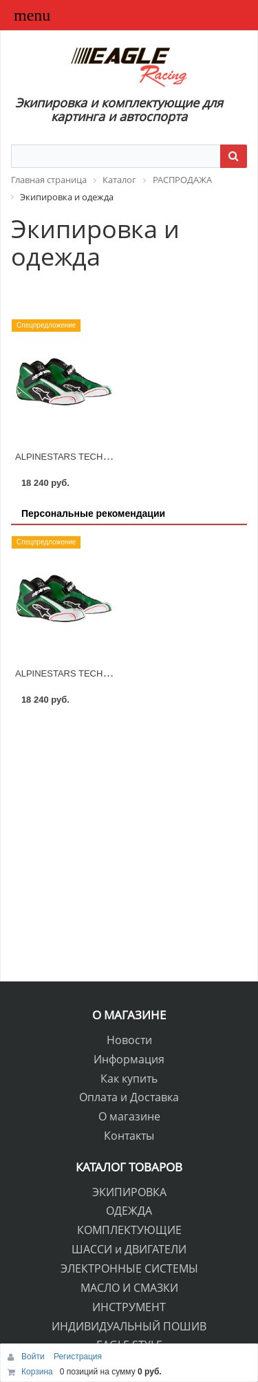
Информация (129, 1059)
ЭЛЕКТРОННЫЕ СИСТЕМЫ (129, 1268)
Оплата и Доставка (129, 1097)
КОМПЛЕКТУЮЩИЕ (129, 1229)
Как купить (129, 1078)
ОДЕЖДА (129, 1210)
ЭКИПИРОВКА (129, 1192)
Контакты (129, 1135)
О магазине (129, 1116)
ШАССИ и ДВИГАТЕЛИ (129, 1249)
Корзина (37, 1371)
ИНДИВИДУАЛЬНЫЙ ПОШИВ (129, 1326)
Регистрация (78, 1356)
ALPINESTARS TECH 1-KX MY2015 (88, 456)
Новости (129, 1040)
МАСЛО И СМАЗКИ (129, 1287)
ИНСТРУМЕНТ (129, 1307)
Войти (34, 1356)
